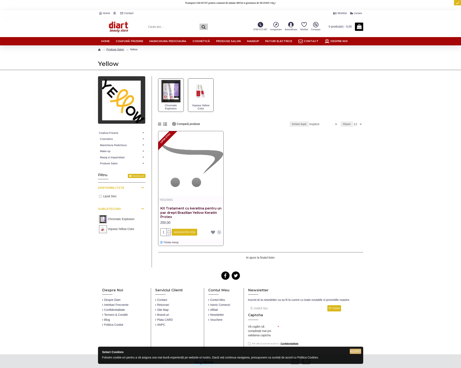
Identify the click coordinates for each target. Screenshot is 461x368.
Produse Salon (115, 49)
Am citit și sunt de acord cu (273, 343)
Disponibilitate (111, 188)
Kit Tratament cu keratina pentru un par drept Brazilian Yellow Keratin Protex (190, 212)
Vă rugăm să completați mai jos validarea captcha (259, 330)
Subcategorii (109, 209)
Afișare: (348, 124)
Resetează (138, 175)
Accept (355, 351)
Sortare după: (305, 124)
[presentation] (308, 329)
